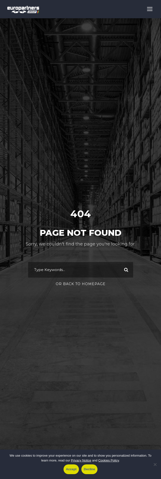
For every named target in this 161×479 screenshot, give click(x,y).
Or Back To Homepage (81, 284)
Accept (71, 469)
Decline (89, 469)
